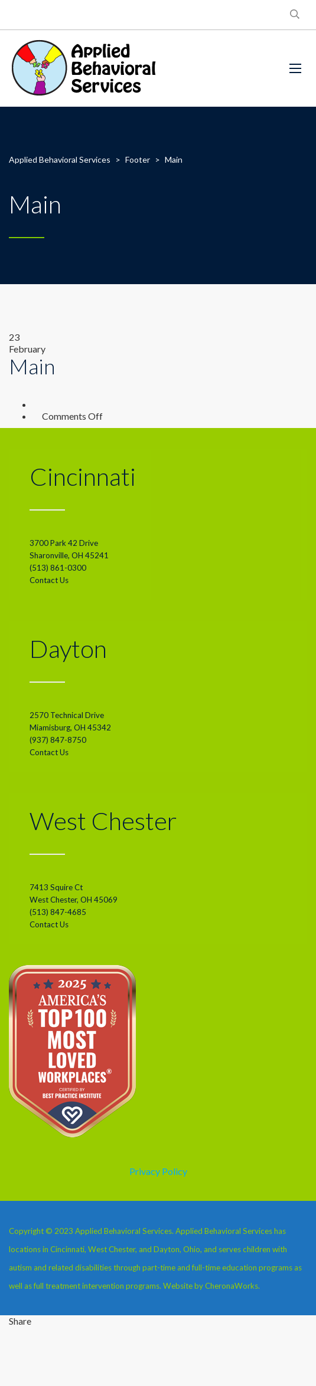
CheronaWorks (231, 1285)
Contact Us (49, 580)
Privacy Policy (158, 1171)
